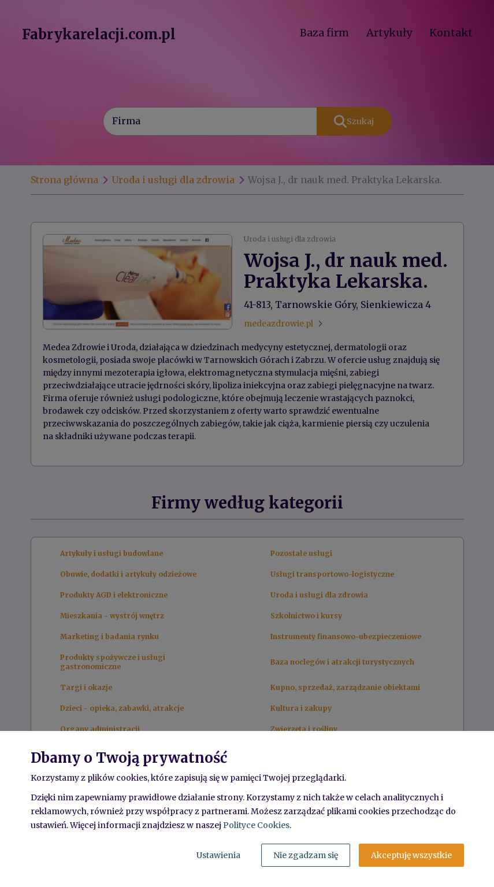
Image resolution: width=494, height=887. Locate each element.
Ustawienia (218, 855)
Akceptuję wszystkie (411, 855)
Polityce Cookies (256, 825)
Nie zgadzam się (305, 855)
